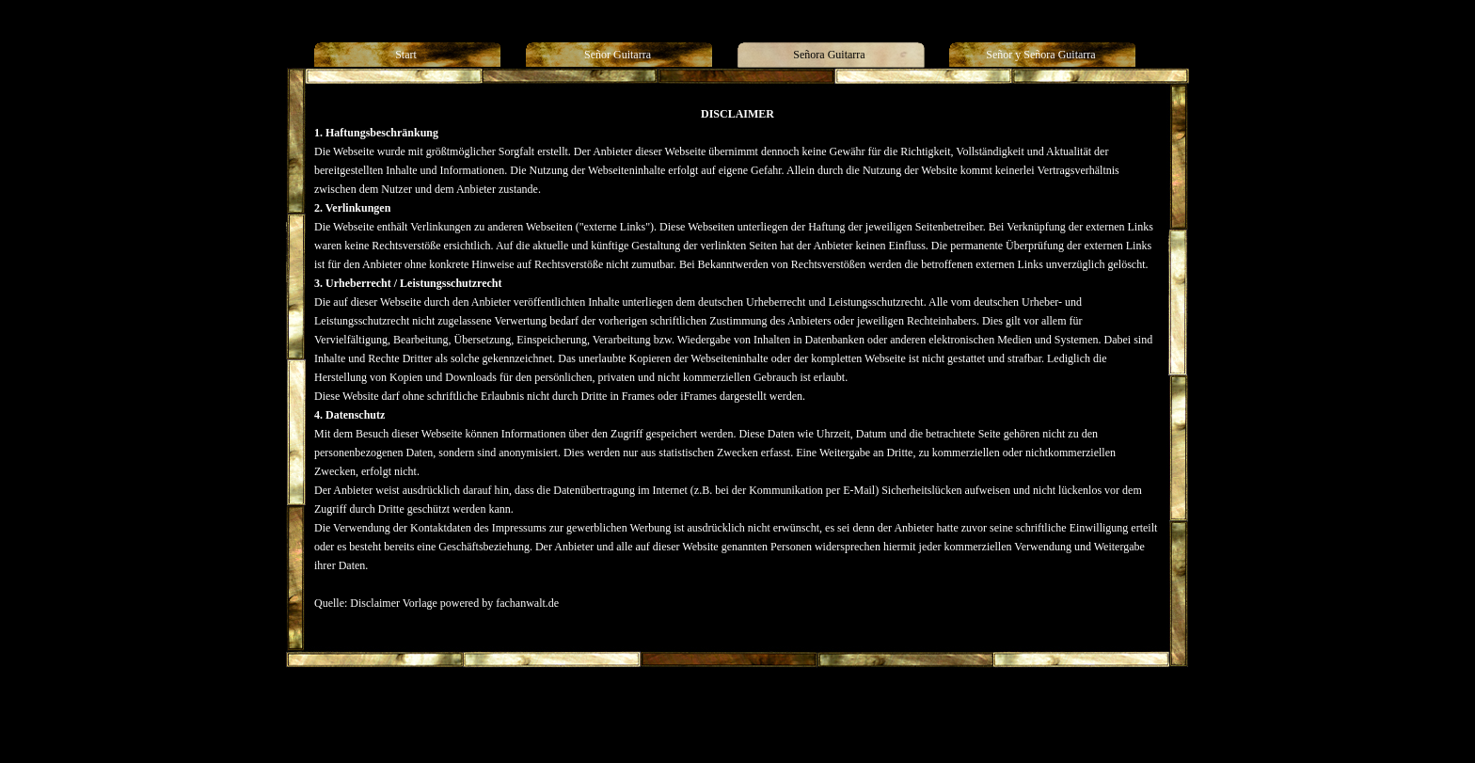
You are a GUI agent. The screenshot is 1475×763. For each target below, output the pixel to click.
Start (543, 710)
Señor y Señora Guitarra (770, 710)
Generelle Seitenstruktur (888, 710)
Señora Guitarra (671, 710)
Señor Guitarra (595, 710)
